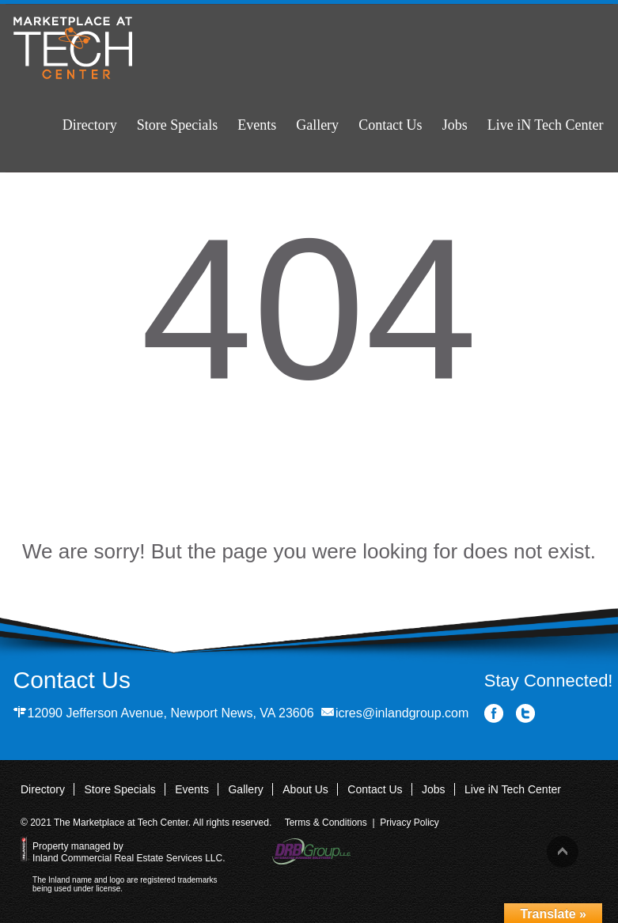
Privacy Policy (409, 822)
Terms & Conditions (326, 822)
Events (256, 125)
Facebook (494, 714)
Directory (90, 125)
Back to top (562, 852)
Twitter (526, 714)
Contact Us (390, 125)
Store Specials (177, 125)
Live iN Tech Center (545, 125)
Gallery (317, 125)
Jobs (455, 125)
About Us (305, 789)
